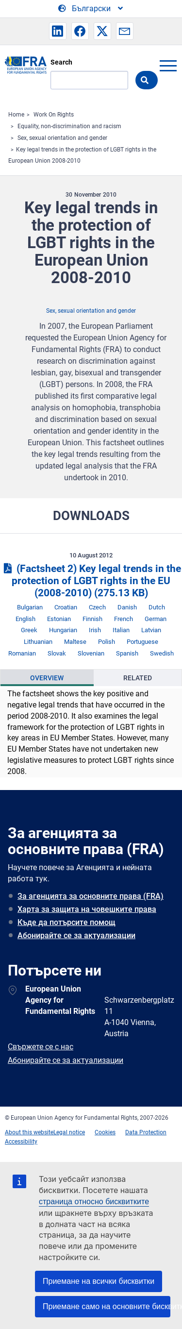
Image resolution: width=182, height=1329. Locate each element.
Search (61, 62)
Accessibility (21, 1141)
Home (16, 114)
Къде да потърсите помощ (66, 922)
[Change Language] (91, 8)
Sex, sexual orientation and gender (62, 138)
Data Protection (145, 1132)
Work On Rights (53, 114)
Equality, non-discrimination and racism (69, 126)
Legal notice (69, 1132)
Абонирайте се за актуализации (76, 935)
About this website (29, 1132)
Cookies (105, 1132)
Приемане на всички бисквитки (98, 1281)
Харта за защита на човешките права (86, 909)
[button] (57, 31)
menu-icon (168, 65)
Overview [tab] (47, 678)
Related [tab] (137, 678)
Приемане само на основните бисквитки (106, 1306)
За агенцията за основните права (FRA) (90, 896)
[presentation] (47, 678)
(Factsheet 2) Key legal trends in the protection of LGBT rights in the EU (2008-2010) (91, 581)
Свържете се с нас (40, 1046)
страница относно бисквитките (94, 1201)
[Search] (89, 80)
